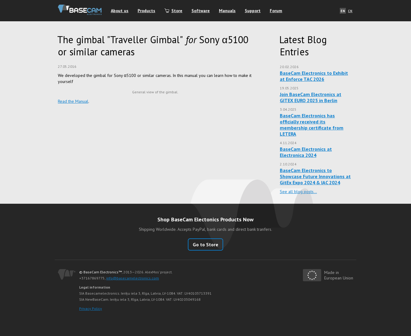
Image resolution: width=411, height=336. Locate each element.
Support (253, 10)
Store (176, 10)
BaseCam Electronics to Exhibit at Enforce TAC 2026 (314, 76)
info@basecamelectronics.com (132, 278)
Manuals (227, 10)
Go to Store (205, 244)
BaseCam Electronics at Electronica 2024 (306, 152)
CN (350, 11)
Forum (276, 10)
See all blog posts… (298, 191)
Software (200, 10)
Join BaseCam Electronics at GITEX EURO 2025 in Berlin (310, 97)
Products (146, 10)
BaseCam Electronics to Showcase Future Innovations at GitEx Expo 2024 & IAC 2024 (315, 176)
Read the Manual (73, 101)
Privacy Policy (90, 308)
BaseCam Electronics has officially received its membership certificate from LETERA (311, 125)
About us (119, 10)
